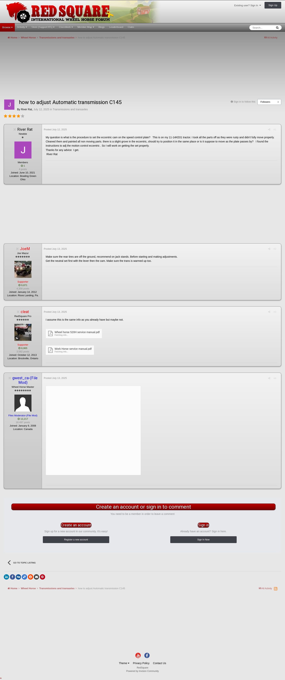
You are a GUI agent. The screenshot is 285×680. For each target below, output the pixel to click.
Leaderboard (116, 27)
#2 (275, 248)
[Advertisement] (73, 70)
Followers (265, 102)
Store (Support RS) (42, 27)
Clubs (131, 27)
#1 (275, 129)
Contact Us (159, 663)
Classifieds (66, 27)
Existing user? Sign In (247, 5)
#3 (275, 311)
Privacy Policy (141, 663)
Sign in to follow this (244, 101)
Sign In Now (203, 539)
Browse (7, 27)
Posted (55, 129)
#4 (275, 378)
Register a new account (76, 539)
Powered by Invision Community (142, 671)
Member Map (85, 27)
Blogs (102, 27)
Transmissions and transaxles (70, 109)
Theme (124, 663)
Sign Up (273, 5)
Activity (22, 27)
